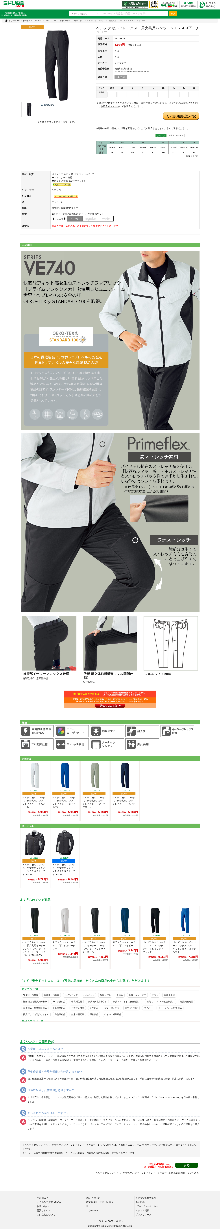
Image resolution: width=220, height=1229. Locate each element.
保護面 (119, 995)
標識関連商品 (186, 1001)
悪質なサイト (44, 1210)
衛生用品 (94, 1008)
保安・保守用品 (111, 1008)
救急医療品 (60, 1014)
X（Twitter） (92, 1210)
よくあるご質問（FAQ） (49, 1202)
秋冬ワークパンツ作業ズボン (71, 21)
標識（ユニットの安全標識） (127, 1001)
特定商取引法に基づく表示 (100, 1202)
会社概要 (140, 1202)
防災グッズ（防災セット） (36, 1014)
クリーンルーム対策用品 (170, 1008)
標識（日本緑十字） (97, 1001)
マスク (155, 995)
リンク (89, 1206)
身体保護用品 (59, 1001)
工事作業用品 (59, 1008)
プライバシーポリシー (146, 1206)
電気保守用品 (131, 1008)
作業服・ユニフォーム (32, 21)
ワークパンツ (50, 21)
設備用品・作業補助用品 (35, 1008)
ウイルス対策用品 (112, 1014)
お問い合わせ (44, 1206)
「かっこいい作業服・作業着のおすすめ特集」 (87, 1153)
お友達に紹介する (176, 135)
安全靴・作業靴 (30, 995)
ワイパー (148, 1008)
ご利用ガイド (44, 1198)
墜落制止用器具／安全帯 (35, 1001)
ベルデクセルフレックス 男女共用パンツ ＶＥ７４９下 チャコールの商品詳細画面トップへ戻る (147, 1172)
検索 (173, 13)
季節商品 (94, 1014)
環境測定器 (76, 1001)
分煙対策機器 (77, 1008)
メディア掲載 (142, 1210)
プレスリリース (143, 1214)
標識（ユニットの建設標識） (160, 1001)
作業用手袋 (169, 995)
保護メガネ (105, 995)
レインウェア (71, 995)
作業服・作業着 (51, 995)
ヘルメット (88, 995)
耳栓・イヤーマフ (137, 995)
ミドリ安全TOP (12, 21)
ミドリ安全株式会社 (145, 1198)
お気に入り (161, 136)
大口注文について (46, 1214)
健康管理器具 (77, 1014)
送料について (93, 1198)
